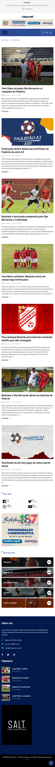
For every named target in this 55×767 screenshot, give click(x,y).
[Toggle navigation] (5, 32)
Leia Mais (6, 111)
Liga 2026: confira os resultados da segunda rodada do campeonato (27, 5)
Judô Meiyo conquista (21, 696)
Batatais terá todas (20, 678)
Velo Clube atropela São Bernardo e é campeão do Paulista (22, 90)
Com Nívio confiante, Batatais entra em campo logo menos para (24, 278)
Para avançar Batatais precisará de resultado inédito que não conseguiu (27, 338)
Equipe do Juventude (21, 687)
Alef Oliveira (6, 95)
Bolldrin (27, 759)
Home (6, 40)
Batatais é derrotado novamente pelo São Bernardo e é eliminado (25, 218)
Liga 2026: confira (20, 668)
